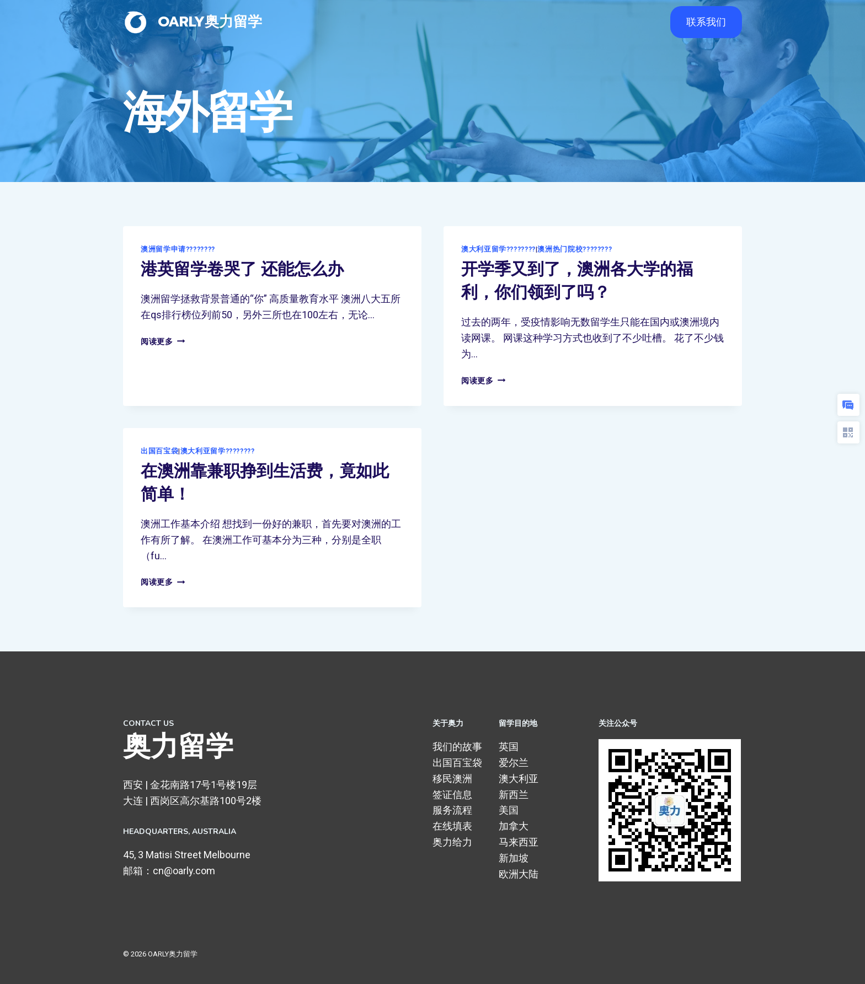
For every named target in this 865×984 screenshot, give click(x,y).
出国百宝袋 (159, 451)
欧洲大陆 (518, 874)
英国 (509, 746)
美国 (509, 810)
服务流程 (452, 810)
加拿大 (513, 826)
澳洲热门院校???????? (574, 249)
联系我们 (706, 22)
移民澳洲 (452, 778)
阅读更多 (163, 341)
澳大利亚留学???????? (498, 249)
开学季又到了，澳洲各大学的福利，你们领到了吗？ (577, 281)
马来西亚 (518, 842)
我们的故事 (457, 746)
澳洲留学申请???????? (178, 249)
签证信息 (452, 794)
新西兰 (513, 794)
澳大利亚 (518, 778)
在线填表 (452, 826)
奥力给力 (452, 842)
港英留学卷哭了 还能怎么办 (242, 269)
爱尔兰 (513, 762)
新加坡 (513, 858)
